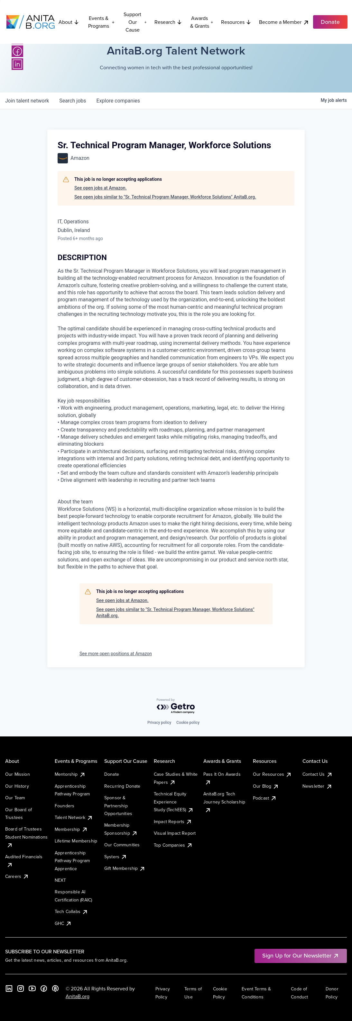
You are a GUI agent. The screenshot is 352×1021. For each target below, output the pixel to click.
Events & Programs (101, 22)
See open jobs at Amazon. (100, 187)
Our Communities (122, 844)
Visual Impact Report (175, 833)
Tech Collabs (71, 911)
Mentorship (70, 774)
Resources (236, 21)
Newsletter (317, 786)
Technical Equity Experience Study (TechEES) (174, 802)
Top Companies (173, 845)
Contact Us (317, 774)
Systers (115, 856)
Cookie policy (187, 722)
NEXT (60, 880)
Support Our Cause (135, 22)
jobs (72, 101)
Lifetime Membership (76, 841)
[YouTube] (32, 988)
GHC (63, 923)
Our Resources (272, 774)
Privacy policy (159, 722)
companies (118, 101)
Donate (111, 774)
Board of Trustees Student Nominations (26, 837)
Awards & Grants (201, 22)
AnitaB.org (77, 996)
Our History (17, 786)
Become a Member (284, 22)
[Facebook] (17, 51)
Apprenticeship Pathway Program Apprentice (72, 861)
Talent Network (74, 817)
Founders (64, 805)
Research (168, 21)
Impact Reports (173, 821)
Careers (17, 876)
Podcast (265, 798)
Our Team (15, 797)
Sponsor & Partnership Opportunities (118, 805)
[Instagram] (20, 988)
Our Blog (266, 786)
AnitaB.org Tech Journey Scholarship (224, 802)
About (69, 21)
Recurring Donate (122, 786)
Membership (71, 829)
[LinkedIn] (17, 64)
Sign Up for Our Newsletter (300, 955)
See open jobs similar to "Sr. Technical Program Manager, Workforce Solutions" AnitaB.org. (165, 196)
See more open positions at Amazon (115, 653)
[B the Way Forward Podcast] (55, 988)
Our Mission (17, 774)
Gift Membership (124, 868)
